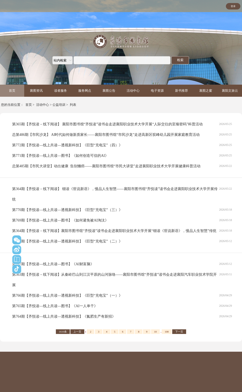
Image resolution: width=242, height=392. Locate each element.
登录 (233, 6)
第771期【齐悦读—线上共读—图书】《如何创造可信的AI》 (60, 156)
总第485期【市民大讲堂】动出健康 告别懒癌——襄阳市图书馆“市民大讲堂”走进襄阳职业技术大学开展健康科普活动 (106, 166)
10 (155, 331)
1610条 (63, 331)
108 (167, 331)
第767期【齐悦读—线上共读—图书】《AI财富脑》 (53, 264)
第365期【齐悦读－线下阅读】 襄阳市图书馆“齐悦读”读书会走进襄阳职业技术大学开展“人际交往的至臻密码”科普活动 (107, 124)
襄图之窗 (205, 90)
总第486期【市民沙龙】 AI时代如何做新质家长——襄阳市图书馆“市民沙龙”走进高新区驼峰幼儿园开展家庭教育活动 (106, 135)
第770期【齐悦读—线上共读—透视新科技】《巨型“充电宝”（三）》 (67, 210)
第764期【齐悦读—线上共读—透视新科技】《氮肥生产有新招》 (64, 316)
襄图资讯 (36, 90)
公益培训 (58, 104)
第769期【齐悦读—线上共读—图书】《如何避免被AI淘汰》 (60, 220)
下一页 (179, 331)
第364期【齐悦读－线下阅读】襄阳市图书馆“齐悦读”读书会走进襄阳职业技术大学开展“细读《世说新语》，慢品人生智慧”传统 (114, 231)
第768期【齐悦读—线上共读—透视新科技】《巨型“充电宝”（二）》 (67, 241)
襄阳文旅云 (230, 90)
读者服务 (60, 90)
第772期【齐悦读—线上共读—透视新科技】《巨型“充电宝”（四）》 (67, 145)
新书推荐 (181, 90)
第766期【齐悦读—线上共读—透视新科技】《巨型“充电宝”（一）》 (67, 295)
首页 (12, 90)
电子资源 (157, 90)
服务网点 (84, 90)
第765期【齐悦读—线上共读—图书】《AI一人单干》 (55, 306)
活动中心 (133, 90)
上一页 (77, 331)
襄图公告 (108, 90)
